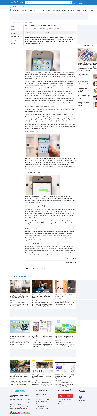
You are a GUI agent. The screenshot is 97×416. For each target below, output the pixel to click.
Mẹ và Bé (48, 10)
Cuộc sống (24, 10)
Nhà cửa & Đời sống (82, 10)
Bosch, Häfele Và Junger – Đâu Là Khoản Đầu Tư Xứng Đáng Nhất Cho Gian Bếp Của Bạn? (20, 296)
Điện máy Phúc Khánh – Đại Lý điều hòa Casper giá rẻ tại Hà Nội (19, 375)
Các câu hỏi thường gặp (42, 399)
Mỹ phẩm (13, 29)
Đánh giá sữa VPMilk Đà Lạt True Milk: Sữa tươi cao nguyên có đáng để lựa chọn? (65, 336)
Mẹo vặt (13, 43)
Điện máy (32, 10)
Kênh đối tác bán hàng (64, 403)
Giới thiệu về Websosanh (64, 399)
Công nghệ (16, 10)
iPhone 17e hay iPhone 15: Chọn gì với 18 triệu (64, 295)
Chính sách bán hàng (41, 401)
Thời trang (13, 40)
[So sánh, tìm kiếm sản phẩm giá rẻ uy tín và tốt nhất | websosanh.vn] (16, 2)
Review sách (56, 10)
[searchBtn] (70, 2)
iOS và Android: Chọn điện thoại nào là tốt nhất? (83, 97)
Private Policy (82, 400)
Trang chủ (12, 22)
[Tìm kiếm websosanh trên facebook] (80, 397)
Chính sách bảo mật (41, 406)
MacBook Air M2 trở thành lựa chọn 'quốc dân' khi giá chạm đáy (20, 335)
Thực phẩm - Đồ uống (16, 36)
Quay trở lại (36, 268)
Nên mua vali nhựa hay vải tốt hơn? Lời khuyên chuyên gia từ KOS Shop (42, 296)
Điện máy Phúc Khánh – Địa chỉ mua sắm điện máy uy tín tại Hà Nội (41, 376)
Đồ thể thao (41, 10)
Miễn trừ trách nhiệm (41, 403)
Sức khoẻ (63, 10)
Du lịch (12, 26)
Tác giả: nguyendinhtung (31, 28)
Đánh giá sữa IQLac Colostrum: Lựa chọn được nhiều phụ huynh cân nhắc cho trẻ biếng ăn (42, 336)
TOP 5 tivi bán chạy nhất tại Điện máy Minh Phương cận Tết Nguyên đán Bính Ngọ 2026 (65, 376)
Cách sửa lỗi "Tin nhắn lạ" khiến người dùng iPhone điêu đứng (87, 63)
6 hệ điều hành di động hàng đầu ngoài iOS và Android (83, 104)
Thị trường (32, 22)
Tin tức (18, 22)
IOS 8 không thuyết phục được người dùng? (84, 82)
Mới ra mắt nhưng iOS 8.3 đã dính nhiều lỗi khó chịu (84, 76)
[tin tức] (10, 10)
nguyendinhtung (71, 262)
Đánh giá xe (71, 10)
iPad (46, 109)
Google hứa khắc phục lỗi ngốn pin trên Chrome (84, 90)
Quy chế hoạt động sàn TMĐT (44, 408)
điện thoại (40, 225)
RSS (80, 402)
